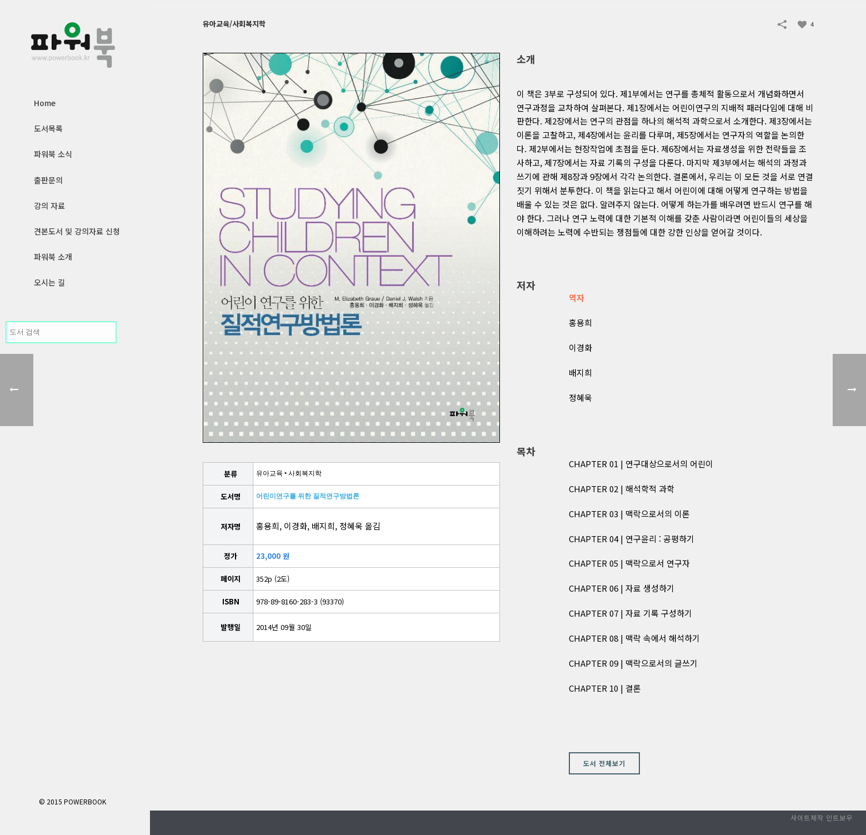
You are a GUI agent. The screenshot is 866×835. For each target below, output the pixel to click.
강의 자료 (49, 205)
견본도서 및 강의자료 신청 (77, 231)
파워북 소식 (53, 153)
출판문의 (48, 180)
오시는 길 (49, 282)
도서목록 (48, 128)
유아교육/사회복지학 (234, 23)
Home (45, 102)
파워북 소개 (53, 256)
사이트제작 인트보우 (821, 817)
